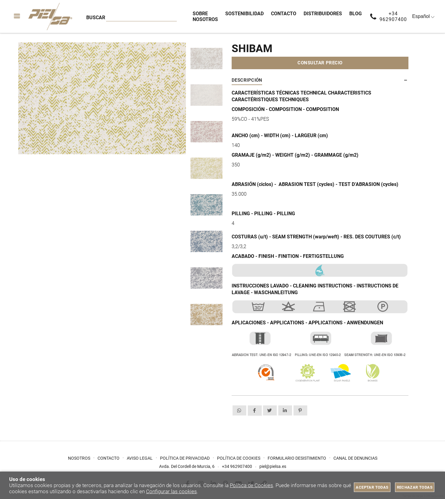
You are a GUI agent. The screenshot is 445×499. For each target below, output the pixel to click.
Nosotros (79, 458)
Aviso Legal (140, 458)
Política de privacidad (185, 458)
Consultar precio (319, 63)
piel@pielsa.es (272, 466)
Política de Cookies (251, 485)
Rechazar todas (415, 487)
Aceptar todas (372, 487)
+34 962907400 (393, 16)
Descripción (247, 80)
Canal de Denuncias (355, 458)
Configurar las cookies (171, 491)
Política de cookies (238, 458)
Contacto (108, 458)
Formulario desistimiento (297, 458)
